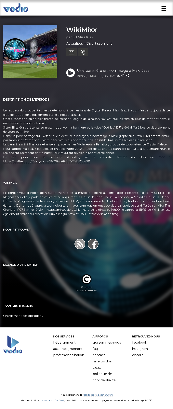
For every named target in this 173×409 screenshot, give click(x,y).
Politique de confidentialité (104, 377)
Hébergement (64, 342)
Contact (99, 355)
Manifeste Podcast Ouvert (98, 394)
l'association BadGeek (52, 400)
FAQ (95, 349)
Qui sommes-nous (107, 342)
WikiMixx (81, 30)
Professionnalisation (68, 355)
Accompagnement (68, 349)
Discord (138, 355)
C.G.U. (97, 367)
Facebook (139, 342)
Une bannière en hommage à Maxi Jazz (113, 70)
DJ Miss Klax (83, 37)
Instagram (140, 349)
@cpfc (123, 136)
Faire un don (102, 361)
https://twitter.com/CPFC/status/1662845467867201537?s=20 (46, 161)
